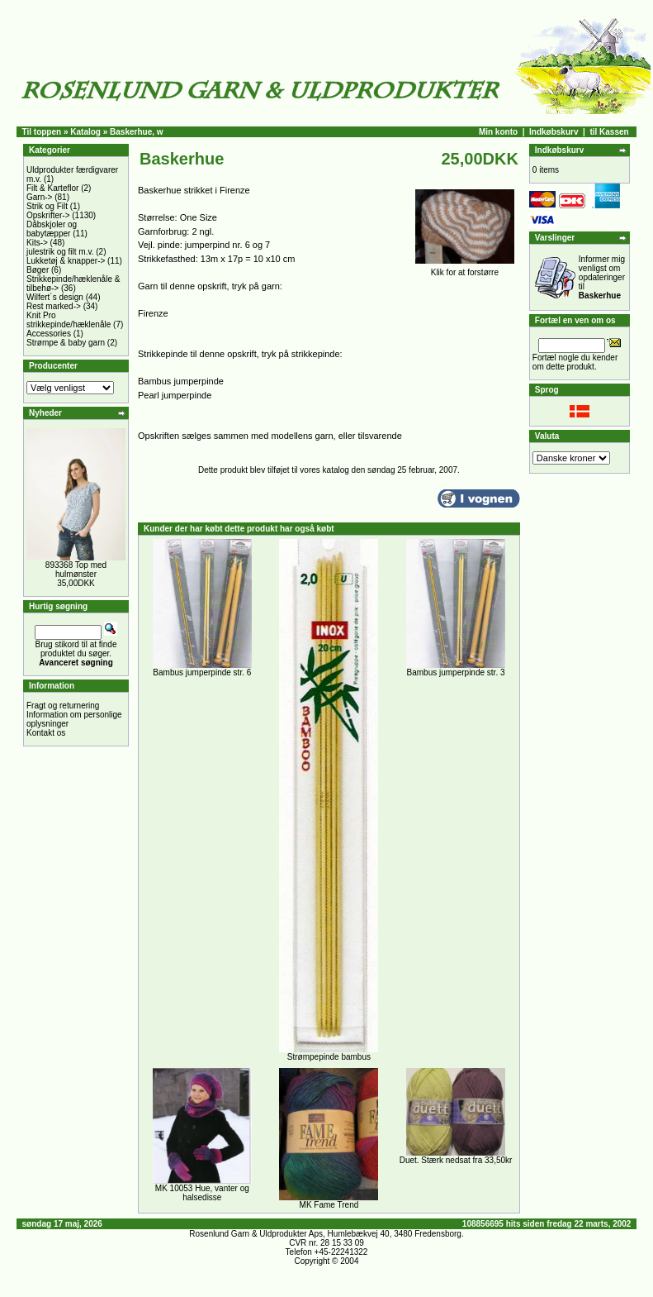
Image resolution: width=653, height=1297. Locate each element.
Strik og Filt (47, 206)
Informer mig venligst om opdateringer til (602, 277)
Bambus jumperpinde (181, 381)
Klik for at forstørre (464, 268)
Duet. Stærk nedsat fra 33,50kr (456, 1160)
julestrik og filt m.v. (60, 251)
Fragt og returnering (62, 705)
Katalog (85, 131)
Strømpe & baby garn (65, 342)
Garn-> (39, 197)
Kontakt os (45, 732)
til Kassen (608, 131)
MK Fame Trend (329, 1204)
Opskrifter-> (48, 215)
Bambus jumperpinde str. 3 (456, 672)
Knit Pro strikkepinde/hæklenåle (68, 320)
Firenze (153, 313)
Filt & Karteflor (52, 188)
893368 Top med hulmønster (75, 569)
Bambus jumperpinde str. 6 (202, 672)
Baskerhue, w (136, 131)
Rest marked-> (53, 306)
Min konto (498, 131)
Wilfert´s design (54, 297)
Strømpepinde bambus (329, 1056)
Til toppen (42, 131)
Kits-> (37, 242)
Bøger (37, 269)
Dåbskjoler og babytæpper (51, 229)
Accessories (48, 333)
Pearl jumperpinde (174, 395)
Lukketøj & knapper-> (65, 260)
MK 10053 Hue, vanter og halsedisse (202, 1193)
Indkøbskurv (553, 131)
